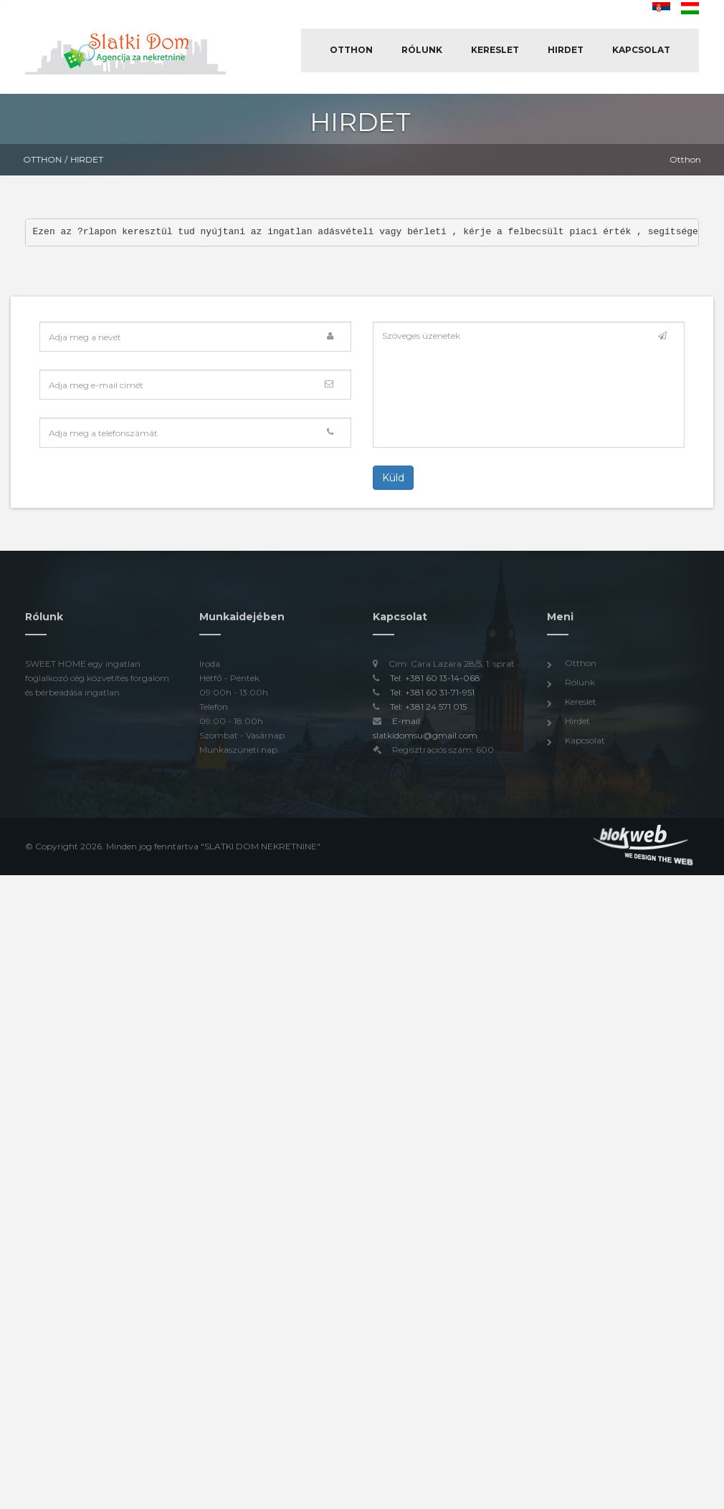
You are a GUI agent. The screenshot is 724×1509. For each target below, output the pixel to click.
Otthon (351, 49)
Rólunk (421, 49)
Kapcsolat (641, 49)
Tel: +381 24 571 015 (428, 710)
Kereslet (495, 49)
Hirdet (566, 49)
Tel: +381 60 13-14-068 (435, 681)
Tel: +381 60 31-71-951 (432, 695)
